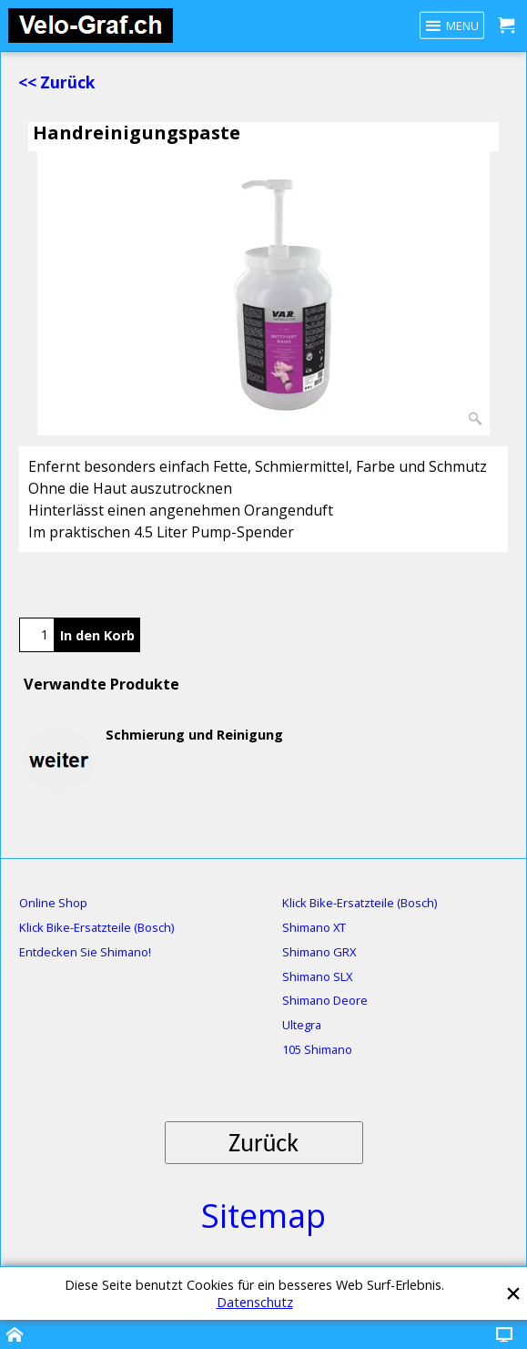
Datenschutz (255, 1302)
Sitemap (263, 1215)
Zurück (263, 1143)
